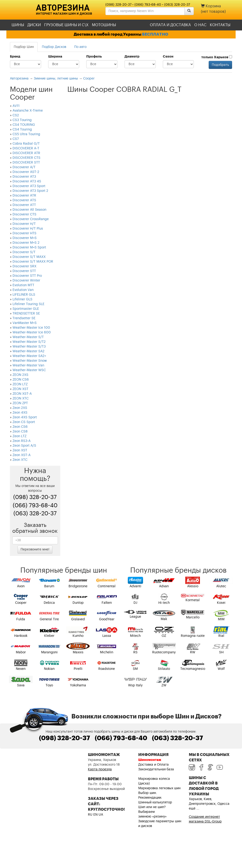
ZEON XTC (21, 398)
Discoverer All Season (29, 209)
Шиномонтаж (149, 760)
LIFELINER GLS (24, 294)
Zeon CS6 (20, 426)
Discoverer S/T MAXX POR (33, 261)
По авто (80, 47)
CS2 (16, 115)
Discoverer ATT (24, 205)
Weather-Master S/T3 (29, 346)
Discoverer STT (24, 271)
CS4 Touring (22, 129)
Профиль (94, 56)
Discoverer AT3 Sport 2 (30, 191)
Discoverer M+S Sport (29, 247)
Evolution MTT (23, 285)
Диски (34, 25)
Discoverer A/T (24, 167)
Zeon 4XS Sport (25, 417)
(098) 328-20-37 (118, 4)
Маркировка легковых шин (159, 788)
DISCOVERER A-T (26, 148)
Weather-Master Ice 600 (32, 332)
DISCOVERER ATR (26, 153)
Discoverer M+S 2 (26, 242)
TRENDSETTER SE (26, 313)
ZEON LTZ (20, 384)
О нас (200, 25)
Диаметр (132, 56)
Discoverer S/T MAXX (29, 257)
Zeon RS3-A (21, 441)
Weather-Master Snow (30, 360)
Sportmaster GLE (26, 309)
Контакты (220, 25)
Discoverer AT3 (24, 176)
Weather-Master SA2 (28, 351)
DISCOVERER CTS (26, 157)
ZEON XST (20, 389)
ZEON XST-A (22, 393)
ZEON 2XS (20, 375)
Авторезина (63, 7)
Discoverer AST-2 (26, 172)
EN (95, 814)
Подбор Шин (24, 47)
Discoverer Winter (26, 280)
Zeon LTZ (19, 436)
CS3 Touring (22, 120)
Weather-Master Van (28, 365)
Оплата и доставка (170, 25)
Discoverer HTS (24, 233)
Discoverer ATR (24, 195)
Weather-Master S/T (28, 337)
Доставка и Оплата (153, 764)
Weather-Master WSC (29, 370)
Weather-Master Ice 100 (31, 327)
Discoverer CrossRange (31, 219)
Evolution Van (23, 290)
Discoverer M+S (25, 238)
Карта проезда (100, 769)
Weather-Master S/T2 (29, 342)
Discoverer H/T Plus (28, 228)
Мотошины (104, 25)
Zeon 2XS (20, 408)
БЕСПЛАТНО (155, 34)
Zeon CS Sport (24, 422)
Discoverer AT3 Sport (29, 186)
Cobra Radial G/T (26, 143)
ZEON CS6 (21, 379)
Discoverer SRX (24, 266)
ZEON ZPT (20, 403)
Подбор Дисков (54, 47)
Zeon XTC (20, 460)
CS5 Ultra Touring (26, 134)
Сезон (168, 56)
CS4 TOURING (24, 124)
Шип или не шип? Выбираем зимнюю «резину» (152, 812)
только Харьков (216, 57)
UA (101, 814)
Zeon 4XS (20, 412)
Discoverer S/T (24, 252)
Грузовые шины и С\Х (66, 25)
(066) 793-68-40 (147, 4)
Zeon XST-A (21, 455)
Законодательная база (156, 769)
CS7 (16, 139)
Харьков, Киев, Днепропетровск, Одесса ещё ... (209, 803)
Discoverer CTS (24, 214)
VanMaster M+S (25, 323)
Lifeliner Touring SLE (28, 304)
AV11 (16, 106)
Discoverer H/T (24, 224)
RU (90, 814)
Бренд (15, 56)
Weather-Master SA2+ (29, 356)
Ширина (55, 56)
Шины (18, 25)
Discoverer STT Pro (27, 275)
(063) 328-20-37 (177, 4)
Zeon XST (20, 450)
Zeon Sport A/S (24, 445)
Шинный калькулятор (155, 802)
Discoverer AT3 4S (27, 181)
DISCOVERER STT (26, 162)
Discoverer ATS (24, 200)
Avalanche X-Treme (28, 110)
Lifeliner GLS (22, 299)
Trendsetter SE (24, 318)
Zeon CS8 (20, 431)
